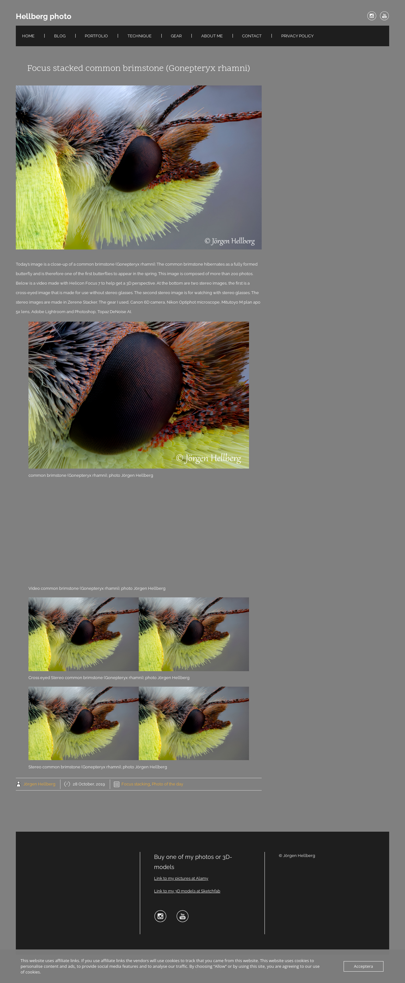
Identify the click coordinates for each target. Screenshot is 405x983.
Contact (252, 36)
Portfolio (96, 36)
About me (212, 36)
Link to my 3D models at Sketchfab (187, 891)
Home (28, 36)
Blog (59, 36)
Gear (176, 36)
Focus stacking (136, 784)
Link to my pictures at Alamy (181, 878)
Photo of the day (167, 784)
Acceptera (363, 966)
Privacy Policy (297, 36)
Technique (140, 36)
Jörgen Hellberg (39, 784)
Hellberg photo (44, 16)
